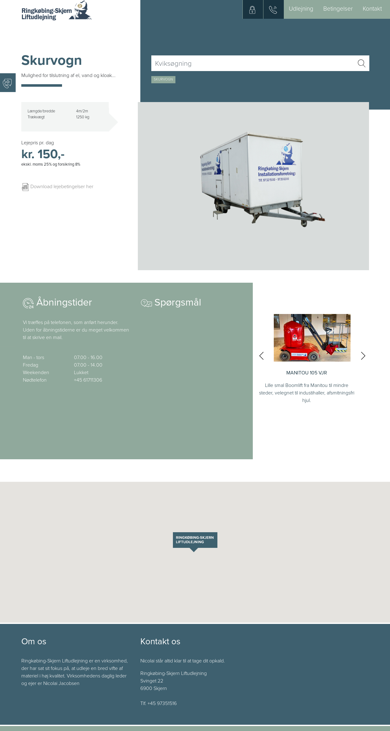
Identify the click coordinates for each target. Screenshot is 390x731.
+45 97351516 (162, 703)
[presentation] (261, 356)
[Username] (252, 63)
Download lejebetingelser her (57, 186)
